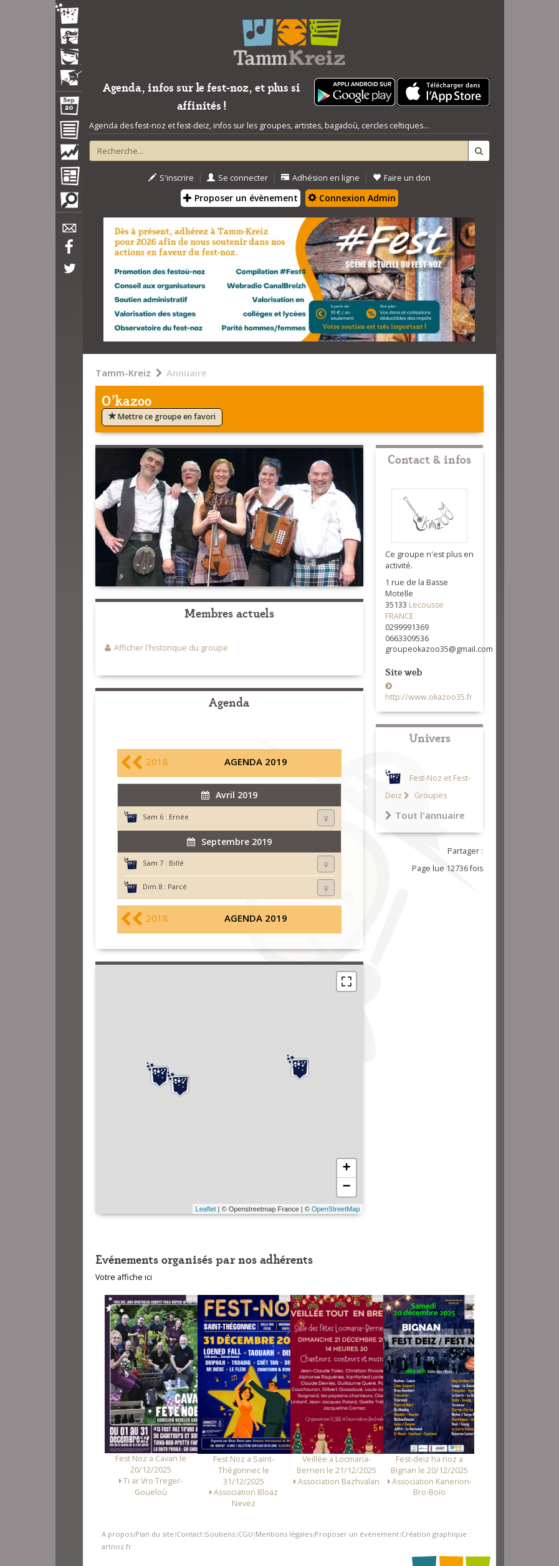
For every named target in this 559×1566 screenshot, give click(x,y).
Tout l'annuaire (425, 815)
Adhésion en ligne (320, 178)
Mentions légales (284, 1534)
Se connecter (237, 178)
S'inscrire (171, 178)
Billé (176, 862)
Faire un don (402, 178)
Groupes (430, 795)
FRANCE (399, 616)
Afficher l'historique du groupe (171, 647)
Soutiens (220, 1534)
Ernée (179, 816)
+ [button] (346, 1168)
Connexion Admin (352, 198)
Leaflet (206, 1209)
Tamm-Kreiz (123, 372)
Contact (189, 1534)
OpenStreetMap (336, 1209)
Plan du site (154, 1534)
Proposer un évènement (240, 198)
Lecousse (426, 604)
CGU (245, 1534)
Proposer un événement (357, 1534)
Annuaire (186, 372)
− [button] (346, 1187)
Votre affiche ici (123, 1277)
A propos (117, 1534)
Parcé (177, 886)
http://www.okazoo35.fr (428, 697)
